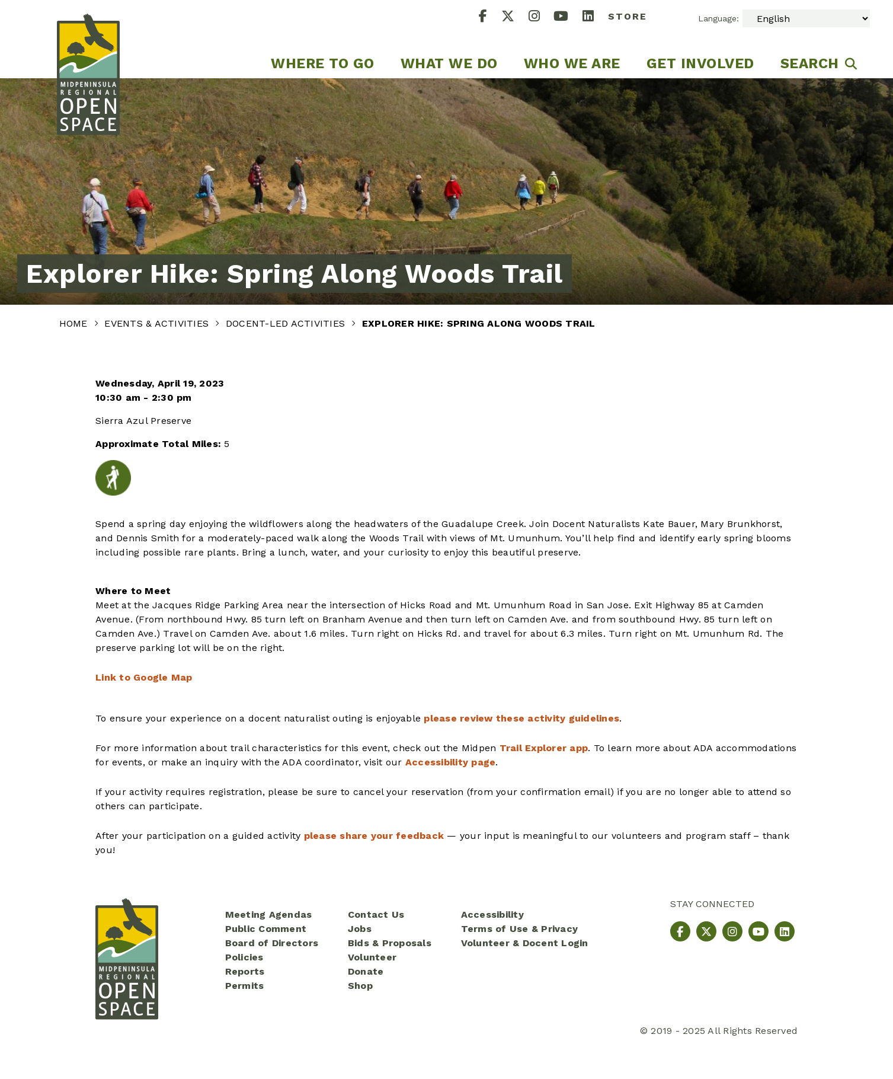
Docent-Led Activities (287, 323)
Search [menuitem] (809, 63)
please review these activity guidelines (521, 718)
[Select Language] (806, 18)
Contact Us (376, 914)
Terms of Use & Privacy (519, 928)
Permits (244, 985)
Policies (244, 957)
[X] (515, 17)
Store (627, 16)
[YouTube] (567, 17)
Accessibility (492, 914)
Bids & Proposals (389, 943)
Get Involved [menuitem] (700, 63)
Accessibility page (450, 762)
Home (75, 323)
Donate (366, 971)
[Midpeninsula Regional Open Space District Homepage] (88, 39)
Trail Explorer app (544, 748)
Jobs (360, 928)
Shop (360, 985)
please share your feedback (374, 835)
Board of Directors (272, 943)
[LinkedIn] (595, 17)
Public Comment (266, 928)
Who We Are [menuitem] (572, 63)
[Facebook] (490, 17)
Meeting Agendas (268, 914)
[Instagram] (541, 17)
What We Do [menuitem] (449, 63)
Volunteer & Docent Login (524, 943)
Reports (245, 971)
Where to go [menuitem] (323, 63)
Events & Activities (158, 323)
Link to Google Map (144, 677)
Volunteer (372, 957)
